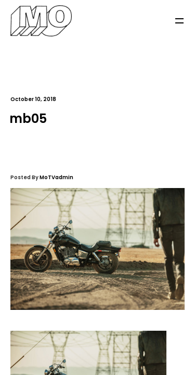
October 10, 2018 (33, 99)
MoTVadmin (56, 177)
